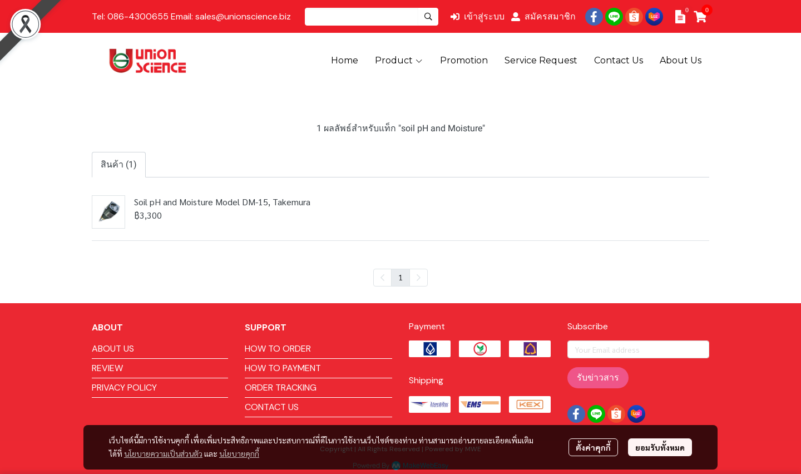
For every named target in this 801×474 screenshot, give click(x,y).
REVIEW (107, 368)
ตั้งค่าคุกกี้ (593, 447)
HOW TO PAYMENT (283, 368)
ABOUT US (113, 348)
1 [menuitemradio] (400, 277)
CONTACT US (272, 407)
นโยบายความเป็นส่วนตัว (163, 453)
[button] (371, 16)
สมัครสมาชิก (543, 16)
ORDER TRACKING (281, 387)
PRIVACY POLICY (124, 387)
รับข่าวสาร (598, 377)
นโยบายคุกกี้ (239, 453)
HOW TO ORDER (278, 348)
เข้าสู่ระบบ (478, 16)
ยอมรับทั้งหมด (660, 447)
